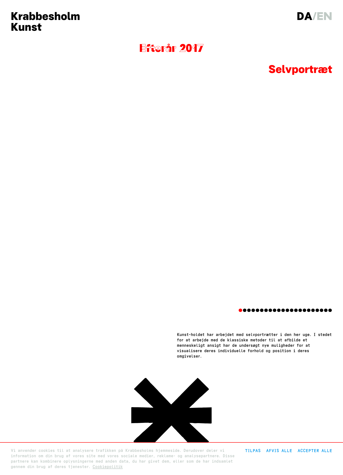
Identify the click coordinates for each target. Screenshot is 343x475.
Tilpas (253, 450)
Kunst (26, 27)
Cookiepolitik (108, 466)
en (324, 16)
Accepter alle (315, 450)
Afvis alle (279, 450)
